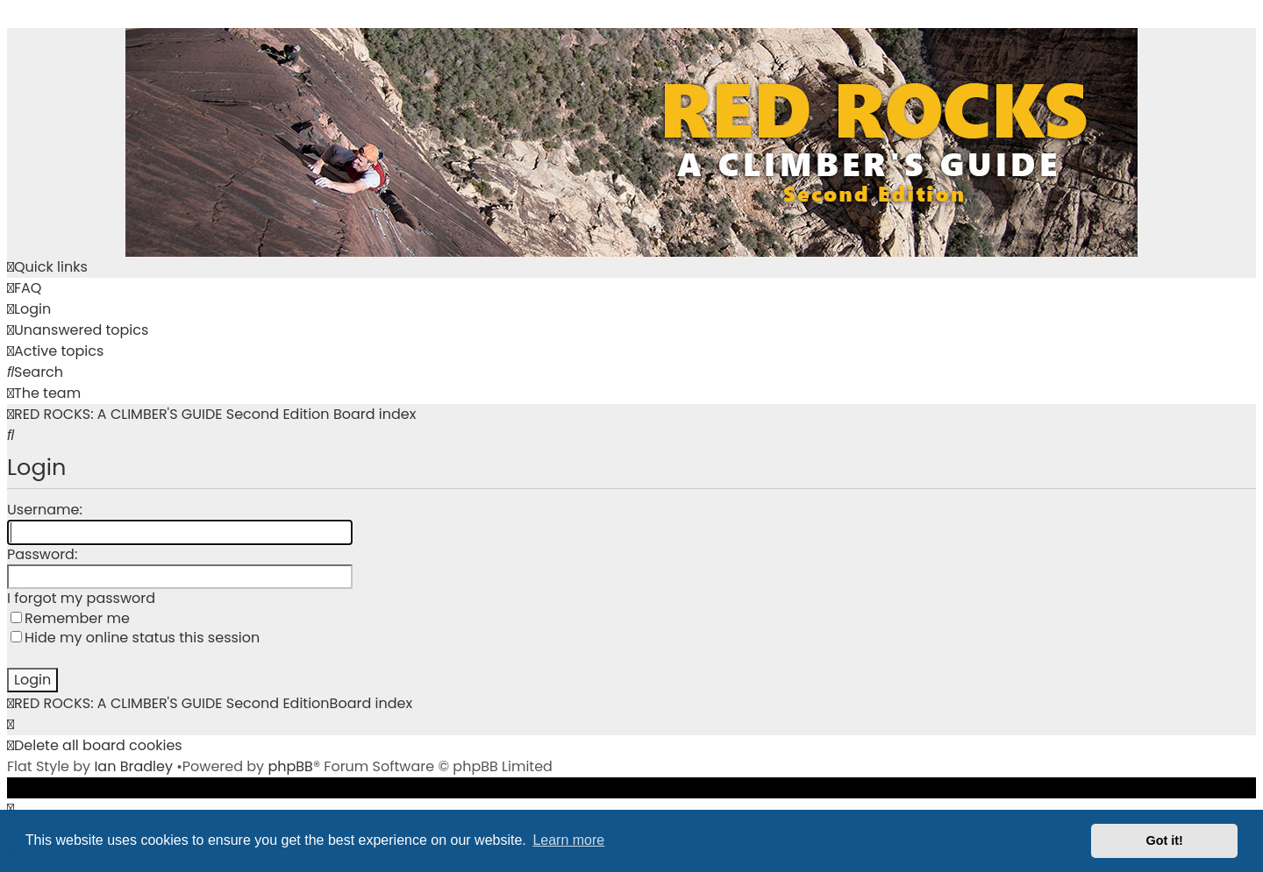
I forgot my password (81, 598)
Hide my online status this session (135, 637)
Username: (44, 510)
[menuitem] (24, 288)
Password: (42, 554)
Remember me (70, 618)
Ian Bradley (133, 766)
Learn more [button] (568, 840)
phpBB (290, 766)
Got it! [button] (1164, 840)
